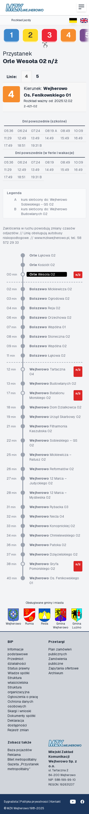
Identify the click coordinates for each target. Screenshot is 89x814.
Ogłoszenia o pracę (23, 697)
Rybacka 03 (48, 507)
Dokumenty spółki (21, 716)
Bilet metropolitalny (22, 759)
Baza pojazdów (20, 750)
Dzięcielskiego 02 (53, 554)
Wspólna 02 (48, 346)
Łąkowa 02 (42, 255)
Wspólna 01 (47, 327)
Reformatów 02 (51, 469)
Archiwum (55, 673)
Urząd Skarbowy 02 (55, 417)
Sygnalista (11, 802)
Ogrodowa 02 (49, 298)
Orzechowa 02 (50, 317)
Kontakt (55, 802)
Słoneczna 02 (49, 336)
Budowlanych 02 (52, 383)
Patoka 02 (47, 545)
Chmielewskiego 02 (54, 535)
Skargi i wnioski (19, 711)
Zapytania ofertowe (63, 668)
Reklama (14, 755)
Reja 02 (44, 308)
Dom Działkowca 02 (55, 407)
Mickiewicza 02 (50, 289)
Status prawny (19, 668)
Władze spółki (18, 673)
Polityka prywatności (34, 802)
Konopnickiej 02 (52, 526)
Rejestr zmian (18, 730)
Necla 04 (46, 516)
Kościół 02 (42, 265)
